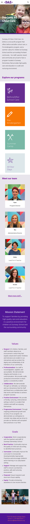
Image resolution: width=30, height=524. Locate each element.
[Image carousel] (15, 496)
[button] (2, 2)
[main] (15, 19)
